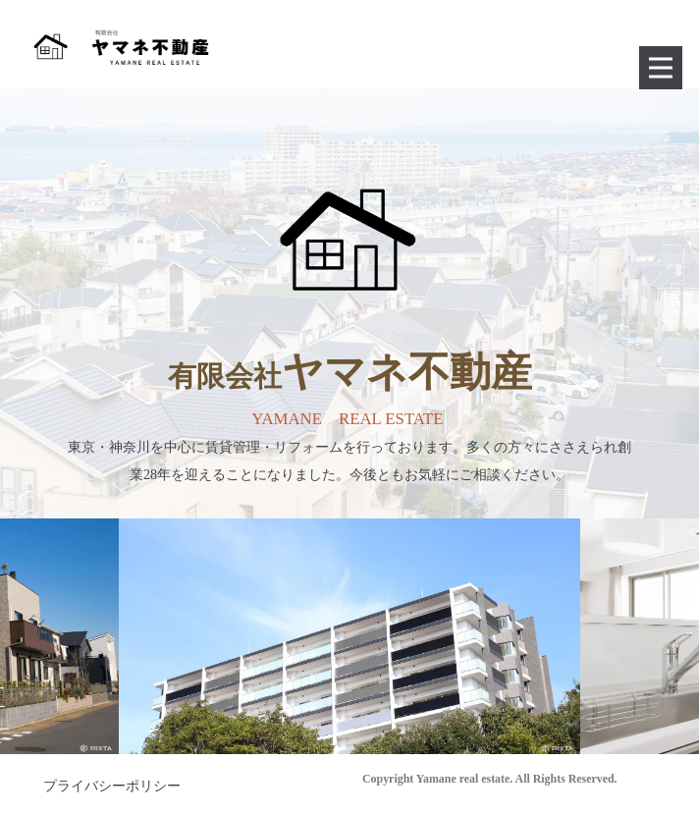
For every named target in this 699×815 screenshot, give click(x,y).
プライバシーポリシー (112, 786)
